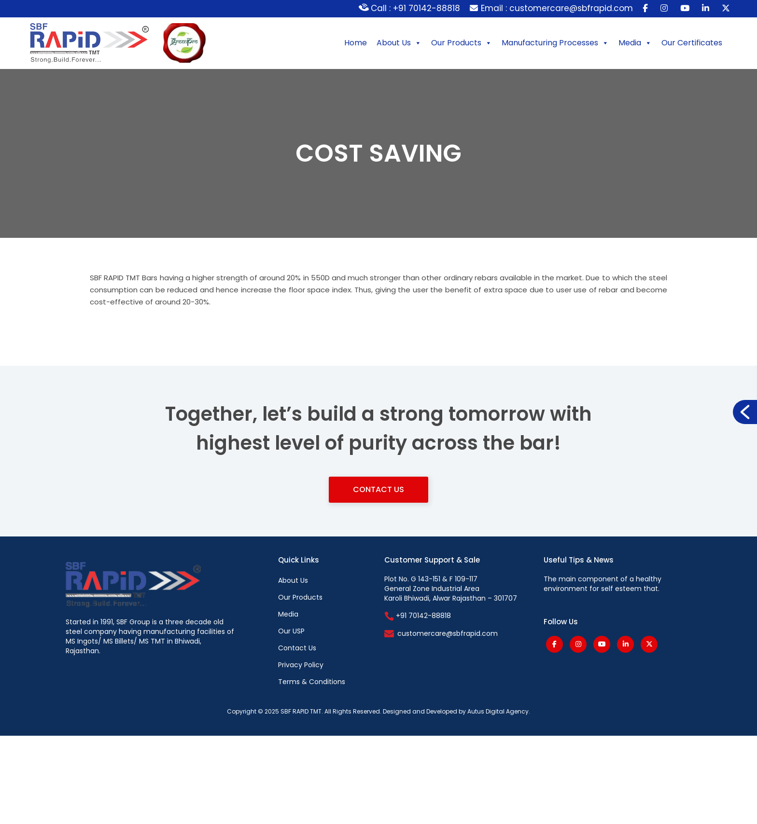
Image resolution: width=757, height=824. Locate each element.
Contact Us (378, 489)
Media (635, 43)
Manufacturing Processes (555, 43)
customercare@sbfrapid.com (447, 633)
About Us (399, 43)
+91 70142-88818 (417, 615)
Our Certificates (691, 42)
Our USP (291, 631)
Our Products (461, 43)
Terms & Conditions (311, 682)
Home (355, 42)
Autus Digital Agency (498, 711)
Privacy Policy (300, 665)
